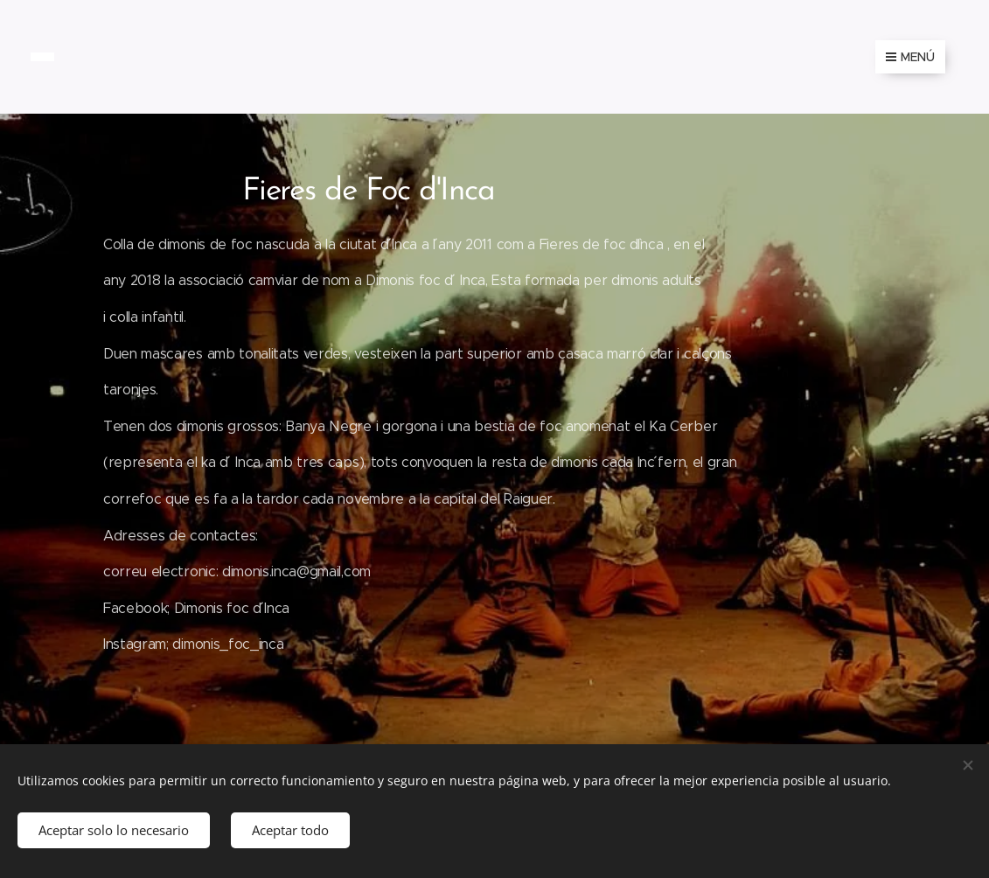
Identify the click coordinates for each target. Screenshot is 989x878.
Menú (910, 57)
